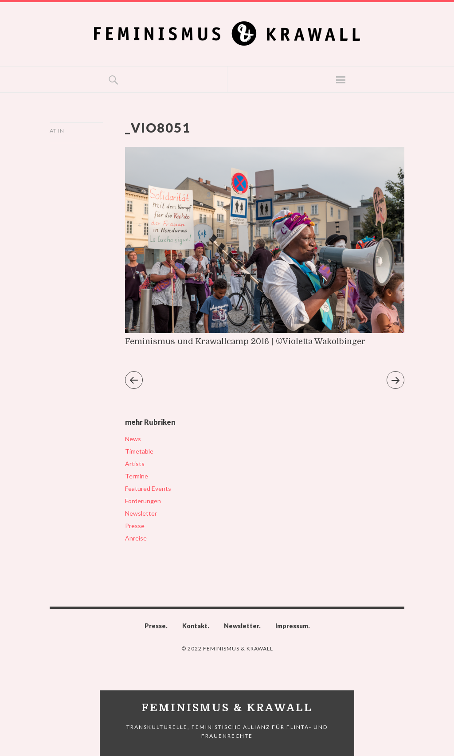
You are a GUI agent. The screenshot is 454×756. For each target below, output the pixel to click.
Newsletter (141, 513)
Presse (135, 525)
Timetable (139, 451)
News (133, 439)
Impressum (291, 626)
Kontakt (194, 626)
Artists (135, 463)
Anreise (136, 538)
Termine (136, 476)
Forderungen (143, 501)
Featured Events (148, 488)
